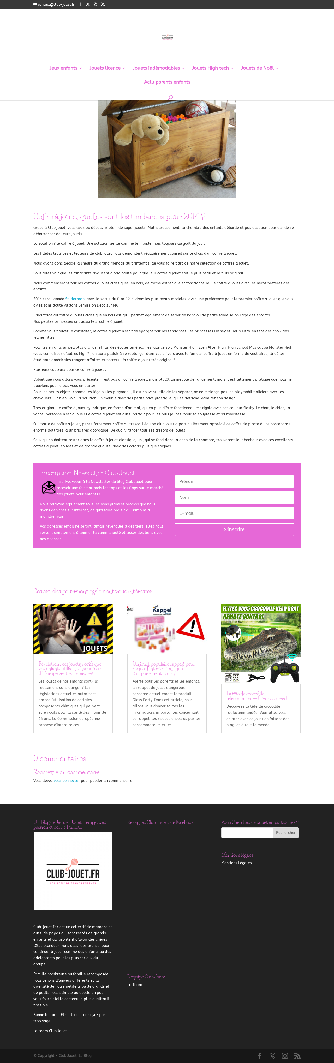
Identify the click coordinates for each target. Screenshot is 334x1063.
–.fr (44, 927)
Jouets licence (105, 68)
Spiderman (75, 299)
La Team (134, 985)
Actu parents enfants (167, 82)
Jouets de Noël (257, 68)
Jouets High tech (210, 68)
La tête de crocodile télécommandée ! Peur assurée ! (256, 696)
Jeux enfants (63, 68)
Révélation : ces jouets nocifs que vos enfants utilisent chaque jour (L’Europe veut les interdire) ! (70, 668)
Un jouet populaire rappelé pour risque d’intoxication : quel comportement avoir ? (164, 668)
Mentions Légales (236, 863)
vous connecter (67, 781)
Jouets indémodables (156, 68)
